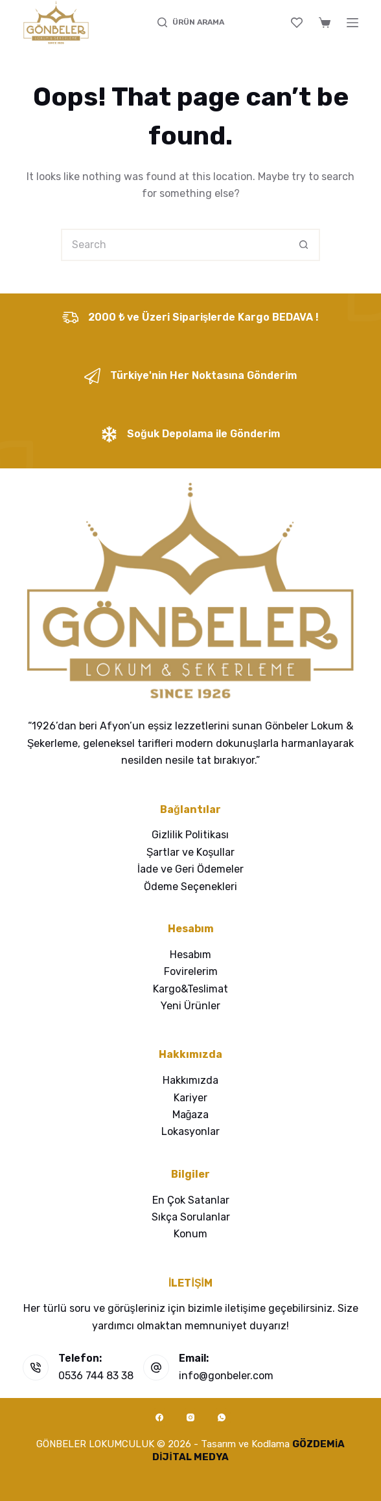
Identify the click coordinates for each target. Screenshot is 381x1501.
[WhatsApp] (221, 1417)
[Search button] (304, 245)
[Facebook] (159, 1417)
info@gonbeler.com (226, 1375)
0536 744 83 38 (95, 1375)
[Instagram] (190, 1417)
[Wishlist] (297, 23)
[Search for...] (174, 245)
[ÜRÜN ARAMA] (190, 22)
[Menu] (352, 23)
